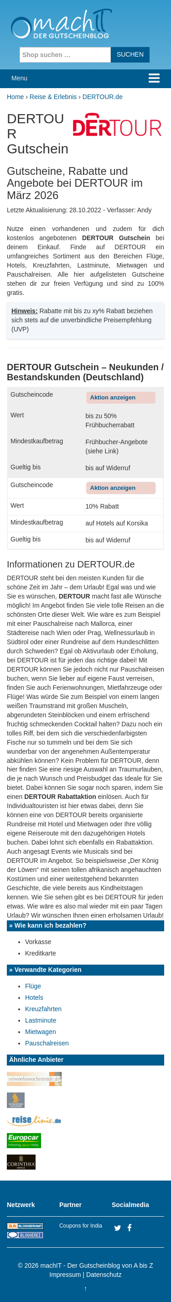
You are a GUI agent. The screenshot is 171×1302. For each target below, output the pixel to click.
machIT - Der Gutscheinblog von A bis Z (97, 1265)
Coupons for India (80, 1226)
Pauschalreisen (47, 1043)
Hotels (34, 997)
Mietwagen (40, 1031)
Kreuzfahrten (43, 1009)
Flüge (33, 986)
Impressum (65, 1274)
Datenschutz (104, 1274)
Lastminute (40, 1020)
